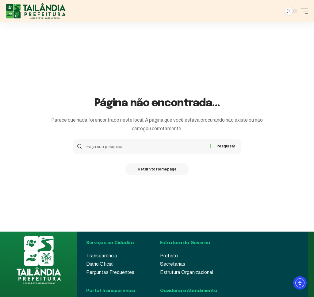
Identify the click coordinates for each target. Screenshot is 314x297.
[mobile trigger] (302, 11)
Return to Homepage (157, 169)
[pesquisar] (275, 11)
